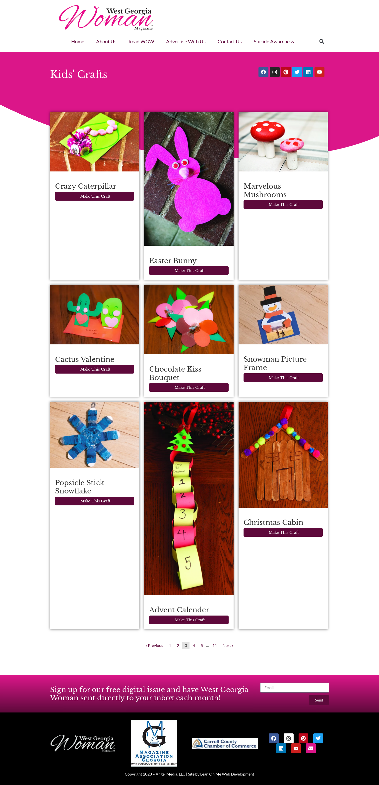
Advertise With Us (186, 41)
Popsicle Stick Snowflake (79, 487)
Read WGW (141, 41)
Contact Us (230, 41)
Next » (228, 645)
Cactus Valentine (84, 359)
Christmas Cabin (273, 522)
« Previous (154, 645)
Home (77, 41)
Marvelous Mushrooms (265, 190)
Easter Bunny (173, 260)
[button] (321, 41)
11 (214, 645)
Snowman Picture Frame (275, 363)
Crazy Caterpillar (85, 186)
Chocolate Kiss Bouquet (175, 373)
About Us (106, 41)
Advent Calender (179, 610)
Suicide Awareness (274, 41)
